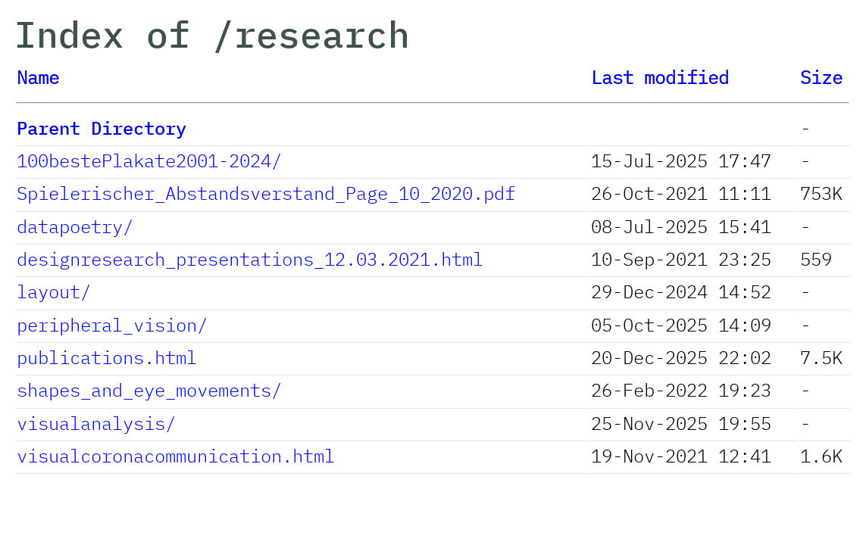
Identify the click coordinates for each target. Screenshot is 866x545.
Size (821, 77)
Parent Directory (101, 128)
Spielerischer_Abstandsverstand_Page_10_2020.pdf (266, 193)
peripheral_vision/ (112, 325)
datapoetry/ (75, 226)
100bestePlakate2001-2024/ (149, 160)
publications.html (107, 357)
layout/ (54, 291)
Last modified (660, 77)
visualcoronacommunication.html (176, 456)
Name (38, 77)
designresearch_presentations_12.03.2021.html (250, 259)
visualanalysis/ (96, 423)
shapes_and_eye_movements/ (149, 390)
